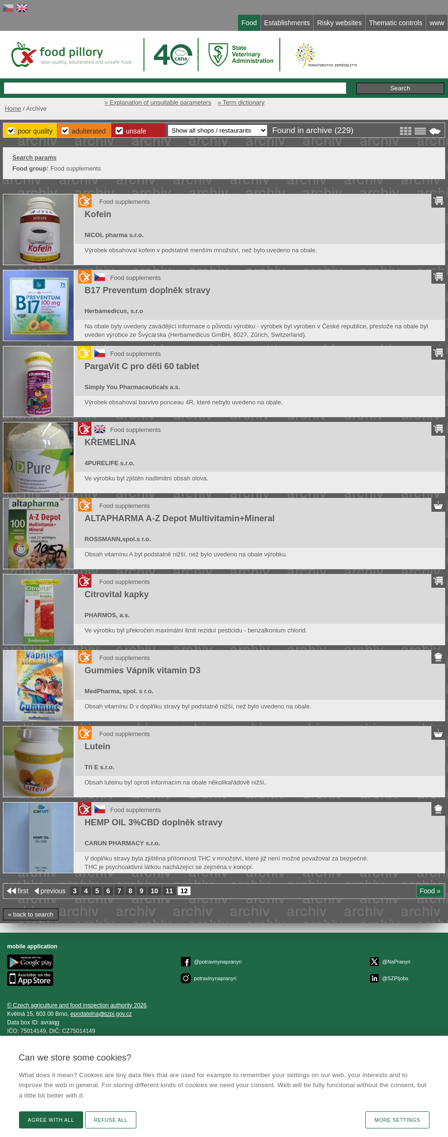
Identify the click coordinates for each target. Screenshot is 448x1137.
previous (53, 891)
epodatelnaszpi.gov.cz (101, 1014)
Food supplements (124, 201)
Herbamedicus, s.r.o (114, 311)
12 (184, 891)
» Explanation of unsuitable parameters (158, 102)
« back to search (30, 914)
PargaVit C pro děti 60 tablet (142, 366)
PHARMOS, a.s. (107, 615)
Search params (34, 157)
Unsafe (136, 131)
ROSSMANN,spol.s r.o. (118, 539)
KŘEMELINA (110, 442)
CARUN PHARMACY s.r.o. (122, 843)
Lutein (97, 746)
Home (13, 108)
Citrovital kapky (117, 594)
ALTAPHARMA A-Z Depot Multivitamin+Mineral (180, 518)
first (23, 891)
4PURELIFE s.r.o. (109, 463)
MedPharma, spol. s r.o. (119, 691)
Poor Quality (35, 131)
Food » (429, 891)
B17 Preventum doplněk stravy (147, 290)
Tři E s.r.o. (99, 767)
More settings (397, 1120)
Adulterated (88, 131)
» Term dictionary (241, 102)
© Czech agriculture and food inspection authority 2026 (77, 1005)
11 (169, 891)
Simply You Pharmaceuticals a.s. (132, 387)
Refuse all (111, 1120)
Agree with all (51, 1120)
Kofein (98, 214)
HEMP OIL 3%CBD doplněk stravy (153, 822)
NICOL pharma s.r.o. (114, 235)
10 (154, 891)
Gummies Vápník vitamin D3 (142, 670)
